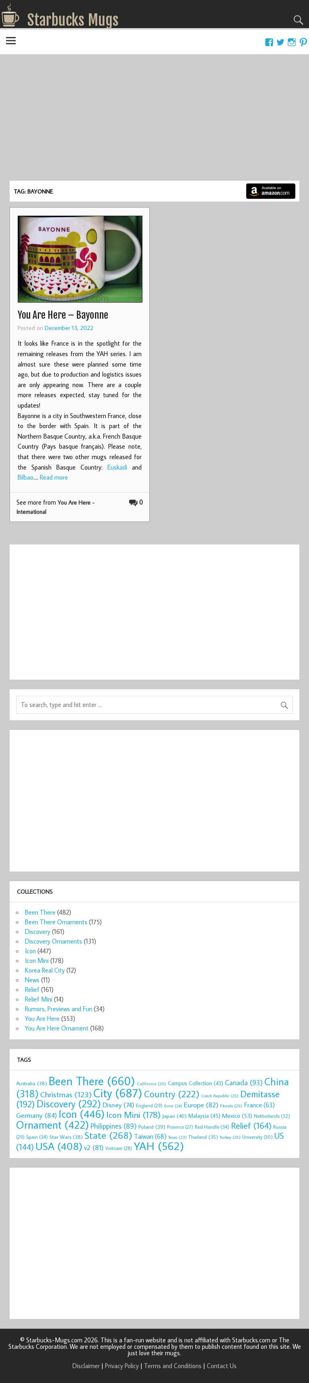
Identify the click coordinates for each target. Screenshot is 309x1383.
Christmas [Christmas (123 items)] (66, 1094)
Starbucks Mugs (73, 20)
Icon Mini (37, 960)
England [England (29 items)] (149, 1106)
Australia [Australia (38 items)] (31, 1083)
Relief (32, 989)
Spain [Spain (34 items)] (37, 1137)
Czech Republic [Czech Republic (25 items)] (220, 1096)
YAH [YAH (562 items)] (159, 1145)
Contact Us (222, 1366)
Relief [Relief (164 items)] (251, 1125)
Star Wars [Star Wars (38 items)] (66, 1136)
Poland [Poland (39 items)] (151, 1126)
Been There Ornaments (56, 922)
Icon (30, 951)
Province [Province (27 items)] (180, 1127)
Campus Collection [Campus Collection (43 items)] (195, 1083)
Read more (54, 477)
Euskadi (117, 467)
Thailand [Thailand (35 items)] (203, 1137)
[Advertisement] (154, 120)
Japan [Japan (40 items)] (174, 1115)
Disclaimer (86, 1366)
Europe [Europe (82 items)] (201, 1104)
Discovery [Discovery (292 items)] (69, 1103)
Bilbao (25, 477)
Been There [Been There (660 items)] (92, 1080)
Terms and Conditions (173, 1366)
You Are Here (42, 1018)
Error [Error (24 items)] (173, 1106)
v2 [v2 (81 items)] (94, 1147)
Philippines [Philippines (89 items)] (114, 1126)
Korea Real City (45, 970)
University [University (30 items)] (257, 1137)
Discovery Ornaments (53, 941)
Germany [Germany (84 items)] (36, 1115)
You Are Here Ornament (57, 1028)
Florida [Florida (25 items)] (231, 1106)
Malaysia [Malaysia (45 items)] (204, 1115)
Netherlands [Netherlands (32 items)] (272, 1116)
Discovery (37, 931)
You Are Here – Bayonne (63, 315)
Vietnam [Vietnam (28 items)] (118, 1148)
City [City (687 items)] (117, 1093)
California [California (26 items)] (151, 1083)
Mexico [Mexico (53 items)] (237, 1115)
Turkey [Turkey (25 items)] (230, 1137)
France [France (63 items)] (259, 1105)
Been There (40, 912)
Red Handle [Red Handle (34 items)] (212, 1126)
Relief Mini (38, 999)
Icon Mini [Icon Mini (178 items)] (133, 1114)
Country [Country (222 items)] (172, 1094)
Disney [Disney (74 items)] (118, 1104)
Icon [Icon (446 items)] (82, 1114)
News (32, 980)
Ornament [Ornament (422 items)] (52, 1125)
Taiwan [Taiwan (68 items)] (150, 1136)
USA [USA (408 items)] (58, 1146)
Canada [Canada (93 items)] (244, 1082)
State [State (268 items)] (108, 1135)
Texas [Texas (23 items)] (177, 1137)
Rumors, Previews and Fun (58, 1009)
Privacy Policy (122, 1366)
